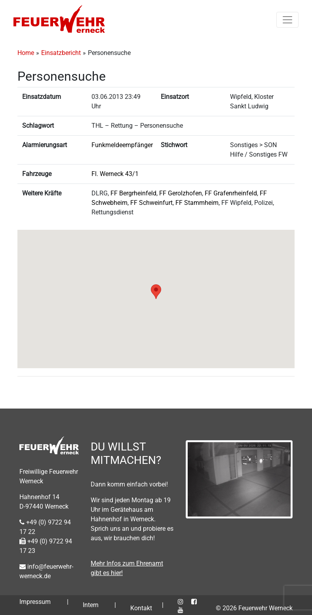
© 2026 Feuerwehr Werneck (254, 608)
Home (25, 53)
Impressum (35, 602)
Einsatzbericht (61, 53)
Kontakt (141, 608)
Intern (91, 605)
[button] (156, 291)
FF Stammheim (197, 202)
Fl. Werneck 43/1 (115, 174)
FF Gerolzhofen (180, 193)
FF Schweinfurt (151, 202)
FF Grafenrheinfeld (231, 193)
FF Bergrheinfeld (133, 193)
